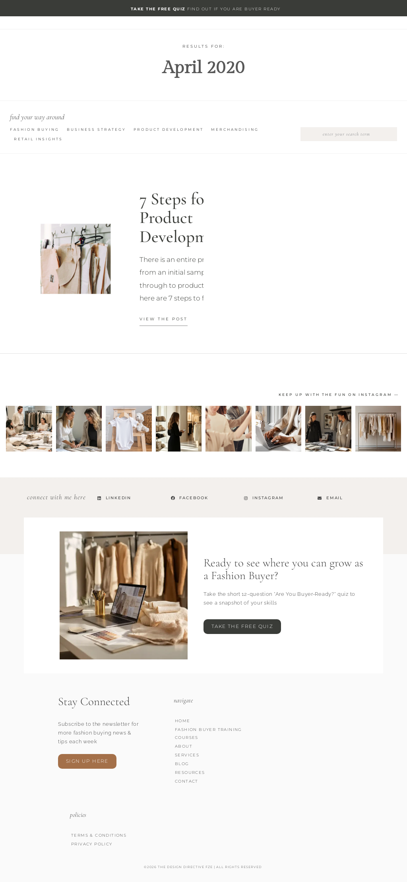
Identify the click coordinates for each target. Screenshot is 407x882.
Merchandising (235, 129)
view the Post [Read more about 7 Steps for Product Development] (164, 319)
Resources (190, 772)
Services (187, 755)
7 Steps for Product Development (185, 217)
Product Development (169, 129)
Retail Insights (38, 139)
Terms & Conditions (98, 835)
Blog (182, 763)
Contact (186, 781)
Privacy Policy (91, 844)
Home (182, 720)
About (183, 746)
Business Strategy (96, 129)
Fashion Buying (34, 129)
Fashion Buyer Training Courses (208, 733)
